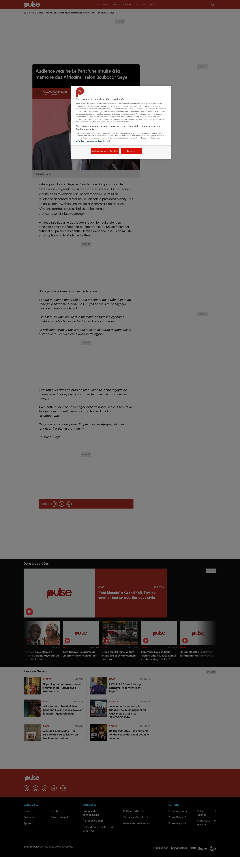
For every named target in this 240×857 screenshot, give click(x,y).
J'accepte (131, 151)
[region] (121, 122)
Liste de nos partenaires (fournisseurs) (93, 141)
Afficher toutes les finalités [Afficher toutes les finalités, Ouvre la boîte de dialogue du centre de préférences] (105, 151)
